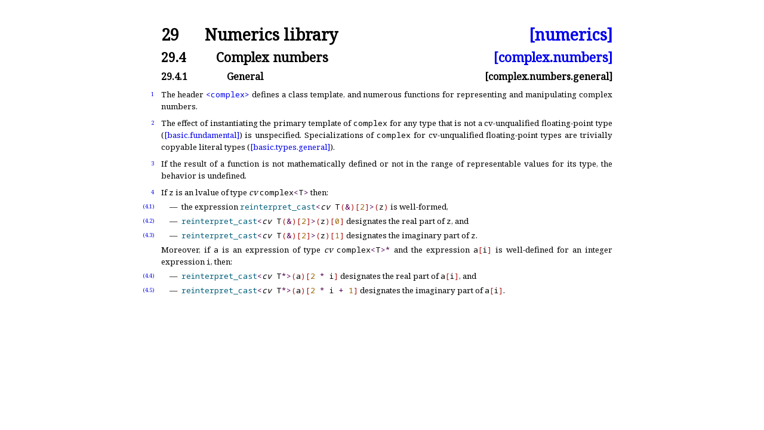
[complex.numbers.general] (548, 76)
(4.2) (148, 221)
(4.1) (148, 206)
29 (170, 35)
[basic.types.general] (290, 147)
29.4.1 (174, 76)
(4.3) (148, 235)
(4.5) (148, 290)
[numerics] (570, 35)
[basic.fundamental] (201, 135)
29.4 (173, 57)
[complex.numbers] (553, 57)
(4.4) (148, 276)
